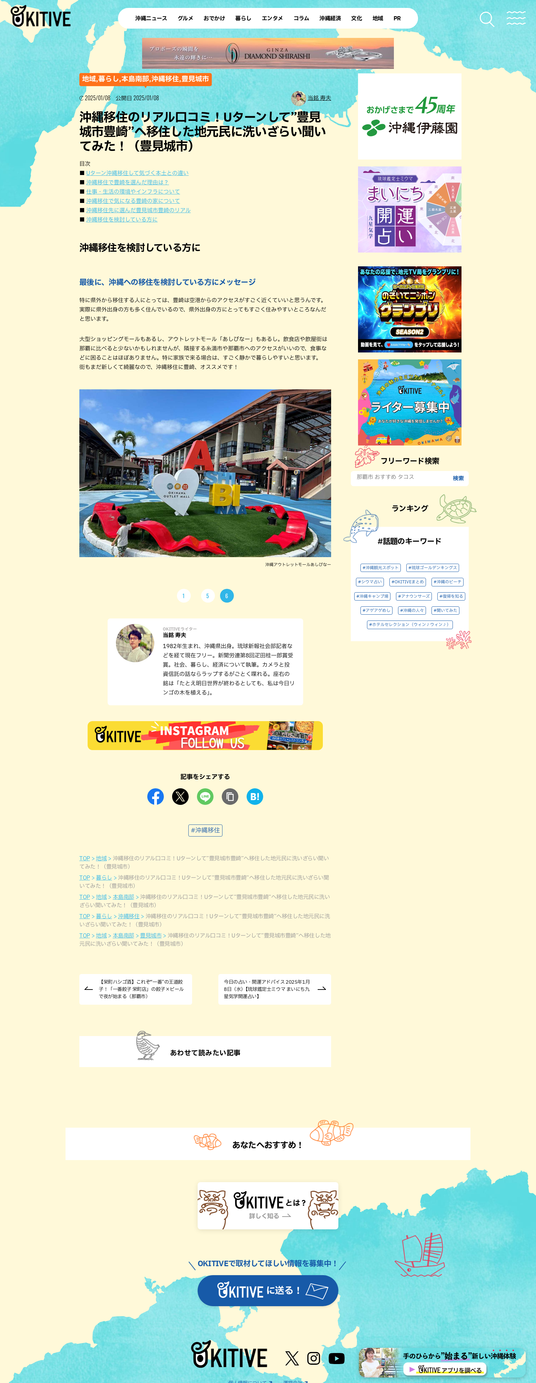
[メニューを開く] (516, 18)
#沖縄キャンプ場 (372, 596)
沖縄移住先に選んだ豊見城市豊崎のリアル (138, 210)
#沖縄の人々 (412, 610)
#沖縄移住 (205, 830)
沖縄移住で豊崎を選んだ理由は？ (127, 182)
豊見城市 (150, 936)
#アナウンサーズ (414, 596)
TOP (84, 858)
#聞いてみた (445, 610)
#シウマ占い (370, 582)
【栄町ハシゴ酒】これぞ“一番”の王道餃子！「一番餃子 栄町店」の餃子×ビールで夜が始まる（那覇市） (141, 989)
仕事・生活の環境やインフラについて (133, 192)
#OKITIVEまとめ (407, 582)
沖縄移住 (128, 916)
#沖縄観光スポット (381, 568)
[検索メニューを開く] (487, 19)
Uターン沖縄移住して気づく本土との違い (137, 173)
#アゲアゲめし (376, 610)
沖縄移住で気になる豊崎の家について (133, 201)
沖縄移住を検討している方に (122, 220)
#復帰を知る (451, 596)
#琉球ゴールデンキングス (432, 568)
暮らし (104, 878)
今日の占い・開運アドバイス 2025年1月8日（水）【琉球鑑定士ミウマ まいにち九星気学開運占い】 (267, 989)
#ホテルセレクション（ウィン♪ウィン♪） (410, 625)
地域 (101, 858)
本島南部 (123, 897)
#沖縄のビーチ (447, 582)
